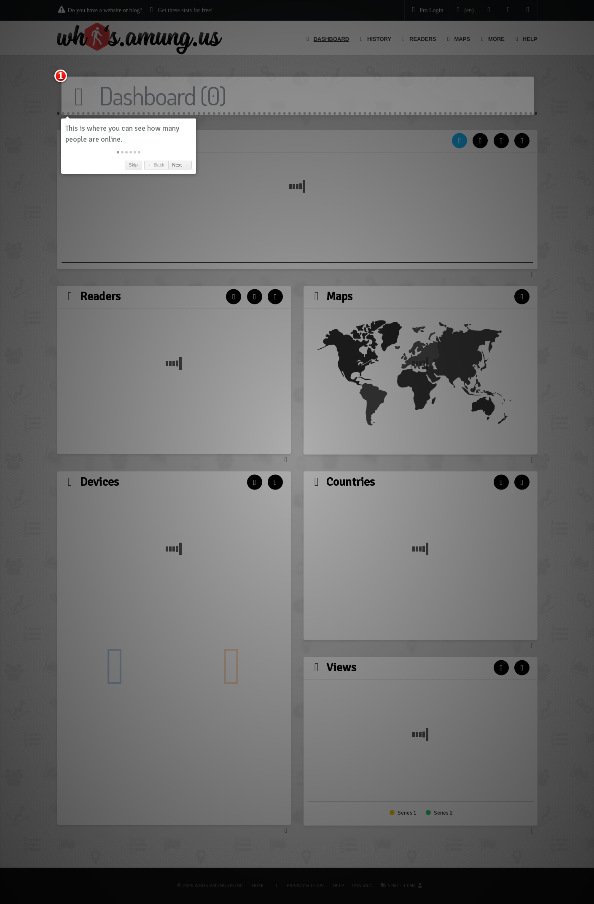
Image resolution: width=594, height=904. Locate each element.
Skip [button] (133, 164)
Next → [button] (180, 164)
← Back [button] (156, 164)
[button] (118, 152)
